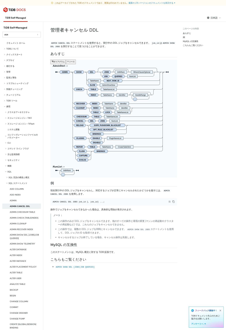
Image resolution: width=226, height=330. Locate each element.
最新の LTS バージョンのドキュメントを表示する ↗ (152, 3)
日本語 (214, 17)
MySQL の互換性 (190, 41)
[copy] (174, 202)
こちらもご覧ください (193, 45)
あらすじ (187, 33)
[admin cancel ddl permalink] (101, 30)
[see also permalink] (88, 259)
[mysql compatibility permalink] (79, 244)
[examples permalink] (56, 183)
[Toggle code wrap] (169, 202)
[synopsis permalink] (67, 54)
